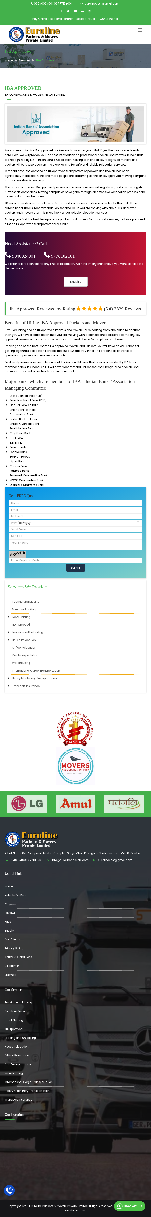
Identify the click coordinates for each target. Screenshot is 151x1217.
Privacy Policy (14, 948)
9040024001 (20, 256)
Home (9, 60)
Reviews (10, 913)
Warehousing (21, 663)
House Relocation (24, 640)
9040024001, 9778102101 (26, 860)
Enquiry (75, 281)
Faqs (8, 922)
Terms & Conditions (18, 957)
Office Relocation (24, 648)
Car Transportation (25, 655)
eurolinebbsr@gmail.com (99, 4)
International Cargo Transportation (36, 671)
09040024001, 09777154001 (51, 4)
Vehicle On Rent (16, 895)
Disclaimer (12, 966)
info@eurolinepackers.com (70, 860)
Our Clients (12, 939)
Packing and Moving (25, 602)
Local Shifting (21, 617)
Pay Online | (40, 19)
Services (24, 60)
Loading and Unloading (27, 632)
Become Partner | (62, 19)
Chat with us (129, 1206)
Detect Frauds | (86, 19)
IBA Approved (21, 625)
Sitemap (10, 975)
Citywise (10, 904)
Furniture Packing (24, 609)
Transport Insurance (26, 686)
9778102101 (59, 256)
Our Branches (109, 19)
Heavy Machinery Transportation (34, 678)
